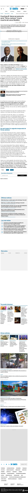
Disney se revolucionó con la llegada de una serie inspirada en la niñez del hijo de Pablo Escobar (16, 92)
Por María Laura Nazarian (4, 379)
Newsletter (23, 464)
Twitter (1, 464)
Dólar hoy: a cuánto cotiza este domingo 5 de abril (12, 202)
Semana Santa (17, 6)
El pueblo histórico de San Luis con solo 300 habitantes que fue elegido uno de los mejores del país (14, 206)
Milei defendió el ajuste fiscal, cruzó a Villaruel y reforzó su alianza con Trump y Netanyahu (15, 229)
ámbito (1, 13)
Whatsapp (14, 464)
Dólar (8, 6)
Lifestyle (8, 471)
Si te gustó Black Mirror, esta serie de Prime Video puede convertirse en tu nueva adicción (10, 316)
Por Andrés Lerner (3, 402)
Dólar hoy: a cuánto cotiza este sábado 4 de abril (11, 426)
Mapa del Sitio (4, 477)
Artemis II (12, 6)
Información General (21, 473)
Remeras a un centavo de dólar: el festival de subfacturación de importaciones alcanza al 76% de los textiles (13, 400)
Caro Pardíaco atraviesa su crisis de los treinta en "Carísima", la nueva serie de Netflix (3, 318)
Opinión (2, 471)
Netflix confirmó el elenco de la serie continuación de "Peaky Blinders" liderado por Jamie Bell (15, 95)
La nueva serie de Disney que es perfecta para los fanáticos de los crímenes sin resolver (24, 322)
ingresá (26, 8)
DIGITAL (6, 484)
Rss (22, 475)
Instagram (6, 464)
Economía (12, 11)
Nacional (15, 471)
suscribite (22, 8)
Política (24, 11)
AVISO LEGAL (3, 478)
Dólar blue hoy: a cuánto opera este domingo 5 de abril (14, 200)
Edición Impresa (10, 473)
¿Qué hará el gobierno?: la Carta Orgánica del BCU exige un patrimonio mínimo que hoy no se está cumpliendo (23, 346)
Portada (3, 468)
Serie (12, 13)
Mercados (18, 469)
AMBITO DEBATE (20, 484)
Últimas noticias (10, 468)
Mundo (20, 471)
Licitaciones (3, 480)
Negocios (24, 469)
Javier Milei (23, 6)
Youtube (11, 464)
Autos (2, 475)
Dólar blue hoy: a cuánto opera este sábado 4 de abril (12, 406)
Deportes (3, 473)
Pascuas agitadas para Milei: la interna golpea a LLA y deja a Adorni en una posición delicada (15, 226)
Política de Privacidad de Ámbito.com (17, 477)
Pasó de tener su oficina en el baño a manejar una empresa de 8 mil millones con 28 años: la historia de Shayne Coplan (13, 215)
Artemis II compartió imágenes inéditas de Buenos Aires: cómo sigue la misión (13, 223)
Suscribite (22, 175)
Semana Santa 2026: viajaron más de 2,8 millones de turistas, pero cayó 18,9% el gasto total (15, 232)
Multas (20, 478)
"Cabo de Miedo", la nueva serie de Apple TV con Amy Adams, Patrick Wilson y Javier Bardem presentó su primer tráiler (24, 312)
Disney (12, 169)
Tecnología (16, 475)
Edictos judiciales (12, 478)
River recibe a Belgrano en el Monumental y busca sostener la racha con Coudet (12, 210)
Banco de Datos (10, 469)
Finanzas (18, 11)
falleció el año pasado (21, 69)
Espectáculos (7, 13)
